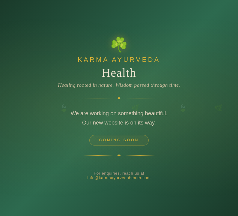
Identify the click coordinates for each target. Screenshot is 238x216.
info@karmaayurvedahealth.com (118, 181)
